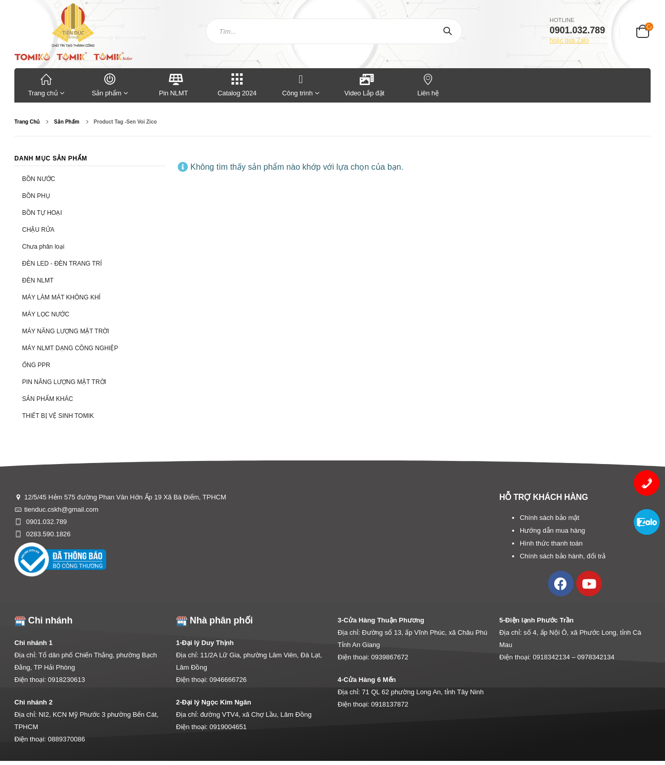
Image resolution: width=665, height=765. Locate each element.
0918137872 (389, 704)
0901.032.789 (45, 522)
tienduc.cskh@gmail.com (61, 509)
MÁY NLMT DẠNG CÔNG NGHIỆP (70, 348)
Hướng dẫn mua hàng (552, 530)
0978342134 (595, 657)
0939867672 (389, 657)
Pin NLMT (173, 84)
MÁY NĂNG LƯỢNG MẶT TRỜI (65, 331)
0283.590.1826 (47, 534)
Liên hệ (428, 84)
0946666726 (227, 679)
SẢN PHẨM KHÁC (47, 398)
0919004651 (227, 727)
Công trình (297, 84)
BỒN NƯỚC (38, 179)
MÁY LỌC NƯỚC (45, 314)
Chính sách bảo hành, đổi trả (562, 556)
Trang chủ (46, 84)
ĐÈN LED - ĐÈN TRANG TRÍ (62, 263)
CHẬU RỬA (38, 229)
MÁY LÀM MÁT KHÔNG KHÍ (61, 297)
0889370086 (66, 739)
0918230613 (66, 679)
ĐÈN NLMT (37, 280)
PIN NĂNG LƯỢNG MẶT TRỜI (64, 382)
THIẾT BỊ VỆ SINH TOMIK (58, 415)
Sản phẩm (109, 84)
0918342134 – (555, 657)
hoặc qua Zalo (569, 40)
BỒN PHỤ (36, 195)
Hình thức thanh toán (551, 543)
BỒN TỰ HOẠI (42, 212)
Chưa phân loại (43, 246)
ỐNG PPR (36, 365)
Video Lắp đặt (364, 84)
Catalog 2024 (237, 84)
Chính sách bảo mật (549, 517)
